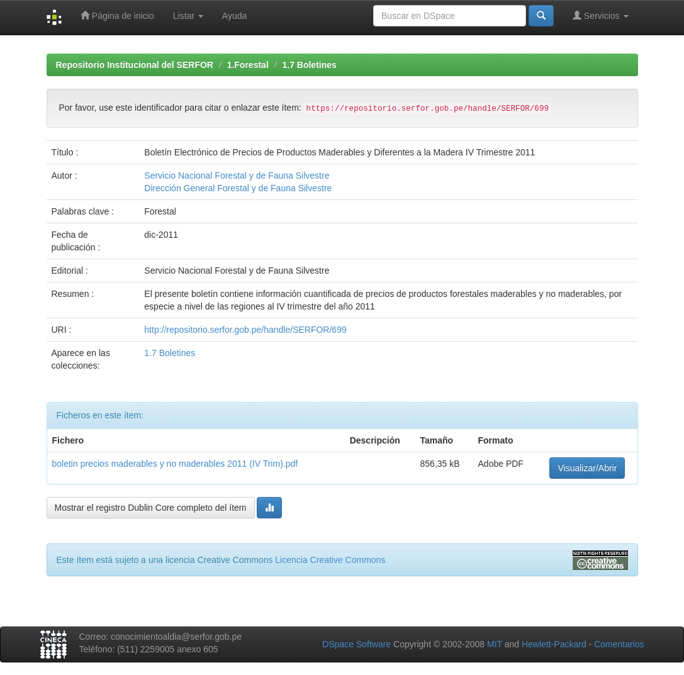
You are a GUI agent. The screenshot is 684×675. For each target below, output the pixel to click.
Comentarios (619, 644)
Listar (188, 16)
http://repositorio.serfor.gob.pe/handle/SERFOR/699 (245, 330)
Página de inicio (117, 15)
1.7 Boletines (309, 65)
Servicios (601, 15)
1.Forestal (248, 65)
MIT (494, 644)
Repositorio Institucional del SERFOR (134, 65)
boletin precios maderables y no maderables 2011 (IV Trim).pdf (175, 464)
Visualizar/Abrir (587, 468)
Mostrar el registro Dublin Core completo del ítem (151, 508)
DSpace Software (356, 644)
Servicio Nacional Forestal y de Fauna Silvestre (236, 175)
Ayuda (234, 16)
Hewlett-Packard (554, 644)
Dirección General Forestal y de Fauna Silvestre (238, 188)
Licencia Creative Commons (330, 560)
